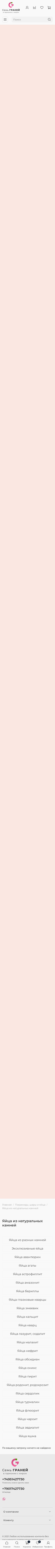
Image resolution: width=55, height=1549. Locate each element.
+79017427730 (13, 1488)
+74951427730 (13, 1479)
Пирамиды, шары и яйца (30, 1204)
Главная (7, 1204)
